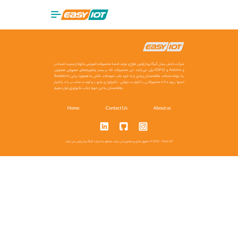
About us (162, 109)
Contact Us (116, 109)
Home (73, 109)
